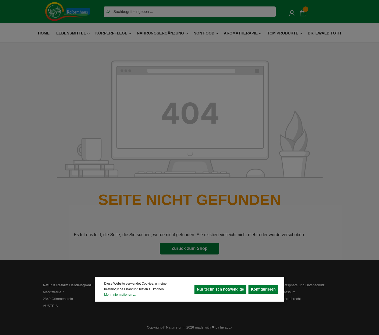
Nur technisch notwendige (220, 289)
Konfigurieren (263, 289)
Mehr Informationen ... (120, 294)
